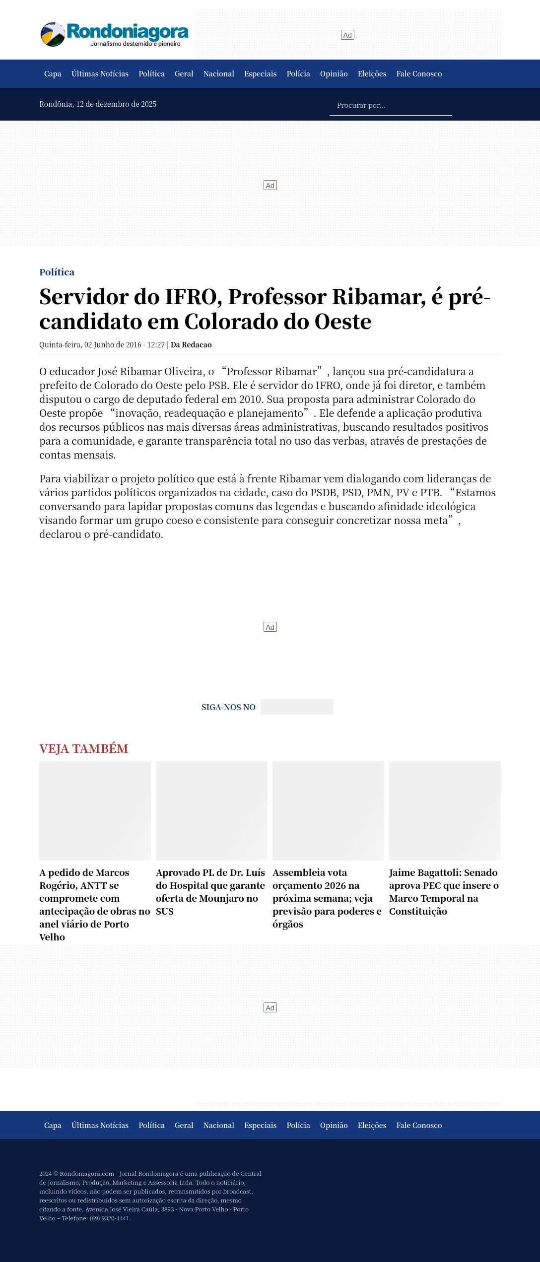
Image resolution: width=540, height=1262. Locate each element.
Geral (184, 73)
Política (151, 73)
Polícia (298, 73)
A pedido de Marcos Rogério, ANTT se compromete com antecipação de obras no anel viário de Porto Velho (94, 904)
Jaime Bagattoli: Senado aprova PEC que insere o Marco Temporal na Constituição (444, 891)
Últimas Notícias (100, 73)
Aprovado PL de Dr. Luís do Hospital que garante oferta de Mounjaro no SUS (210, 891)
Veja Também (84, 747)
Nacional (218, 73)
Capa (53, 73)
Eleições (372, 73)
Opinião (334, 73)
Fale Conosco (419, 73)
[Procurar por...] (391, 104)
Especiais (260, 73)
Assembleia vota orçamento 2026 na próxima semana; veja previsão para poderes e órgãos (327, 897)
